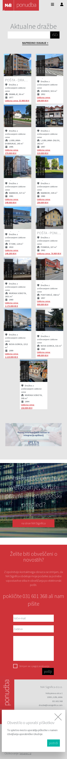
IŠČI (55, 34)
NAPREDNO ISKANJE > (35, 43)
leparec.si (25, 753)
